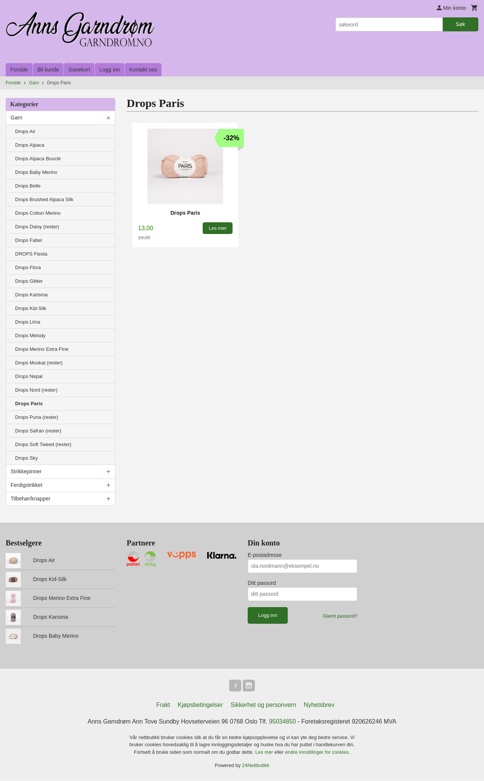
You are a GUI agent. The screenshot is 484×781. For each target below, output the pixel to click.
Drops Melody (30, 335)
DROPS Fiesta (31, 254)
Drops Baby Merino (36, 172)
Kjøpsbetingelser (200, 705)
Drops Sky (26, 458)
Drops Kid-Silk (30, 308)
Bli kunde (48, 70)
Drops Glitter (29, 281)
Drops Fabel (28, 240)
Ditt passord (262, 583)
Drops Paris (29, 403)
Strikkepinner (26, 471)
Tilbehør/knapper (30, 499)
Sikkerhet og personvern (263, 705)
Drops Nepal (28, 376)
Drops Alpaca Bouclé (38, 158)
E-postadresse (265, 555)
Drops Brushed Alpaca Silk (44, 199)
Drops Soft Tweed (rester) (43, 444)
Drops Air (25, 131)
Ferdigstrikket (26, 485)
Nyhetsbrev (319, 705)
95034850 (282, 722)
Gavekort (79, 70)
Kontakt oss (143, 70)
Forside (19, 70)
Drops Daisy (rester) (37, 226)
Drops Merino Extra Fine (41, 349)
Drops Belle (27, 186)
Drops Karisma (31, 295)
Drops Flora (28, 267)
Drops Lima (27, 322)
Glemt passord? (340, 616)
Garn (16, 118)
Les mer (265, 752)
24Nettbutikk (255, 766)
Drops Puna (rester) (36, 417)
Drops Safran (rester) (38, 431)
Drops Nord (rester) (36, 390)
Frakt (163, 705)
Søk (460, 24)
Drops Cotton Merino (37, 213)
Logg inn (109, 70)
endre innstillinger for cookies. (317, 752)
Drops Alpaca (29, 145)
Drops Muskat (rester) (39, 363)
